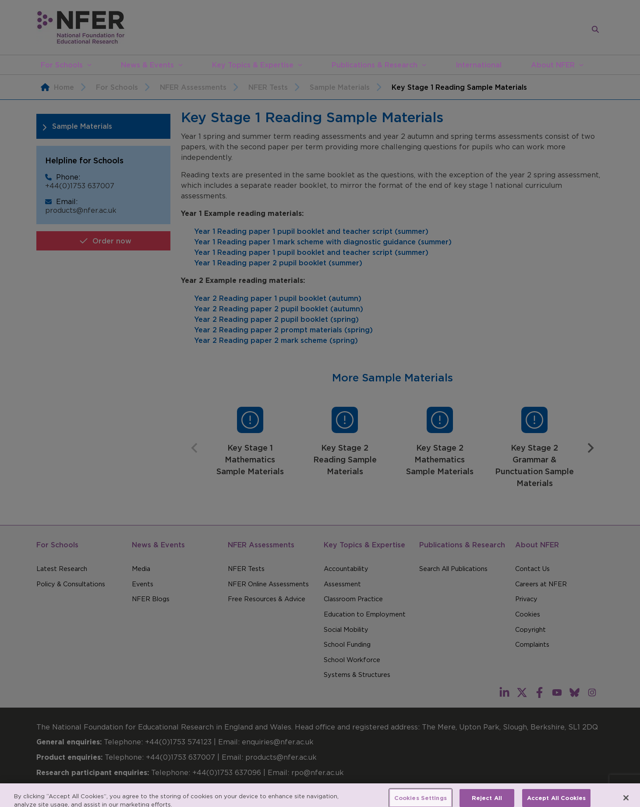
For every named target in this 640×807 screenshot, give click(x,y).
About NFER (553, 64)
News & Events (147, 64)
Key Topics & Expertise (252, 64)
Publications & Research (374, 64)
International (479, 64)
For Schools (62, 64)
